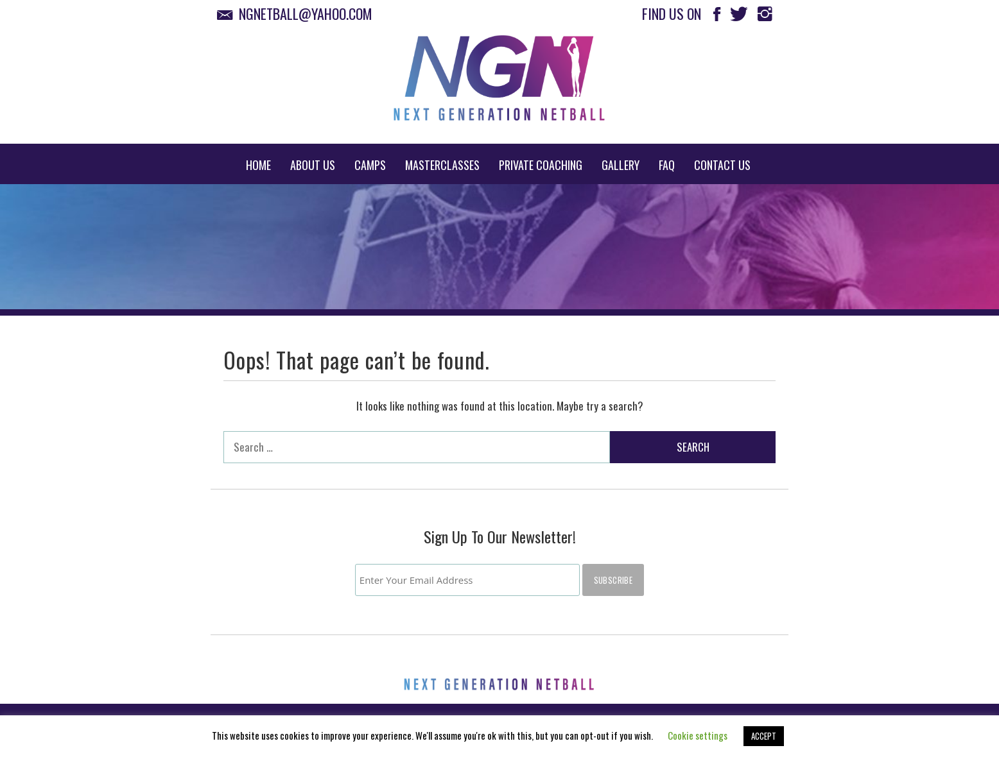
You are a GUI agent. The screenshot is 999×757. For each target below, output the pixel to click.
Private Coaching (540, 165)
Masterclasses (442, 165)
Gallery (620, 165)
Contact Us (722, 165)
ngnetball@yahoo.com (298, 13)
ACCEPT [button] (763, 735)
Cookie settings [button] (697, 735)
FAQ (667, 165)
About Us (312, 165)
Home (258, 165)
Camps (370, 165)
